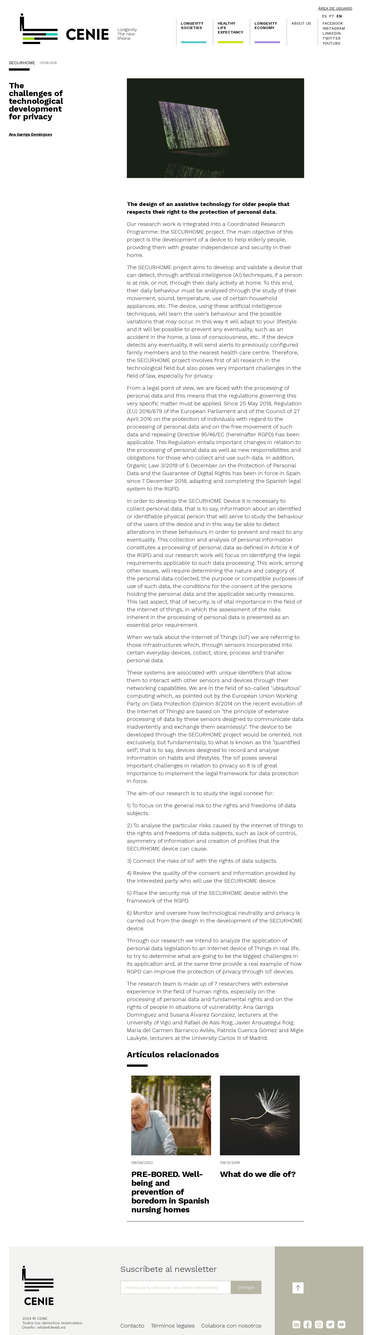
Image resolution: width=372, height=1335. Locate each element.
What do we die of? (258, 1174)
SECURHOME (22, 62)
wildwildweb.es (51, 1327)
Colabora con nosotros (231, 1325)
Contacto (132, 1325)
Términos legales (173, 1325)
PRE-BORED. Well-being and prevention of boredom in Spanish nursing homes (170, 1191)
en (339, 16)
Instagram (333, 28)
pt (331, 16)
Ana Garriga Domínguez (30, 134)
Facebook (332, 23)
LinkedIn (331, 33)
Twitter (331, 38)
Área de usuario (335, 8)
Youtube (331, 43)
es (324, 16)
